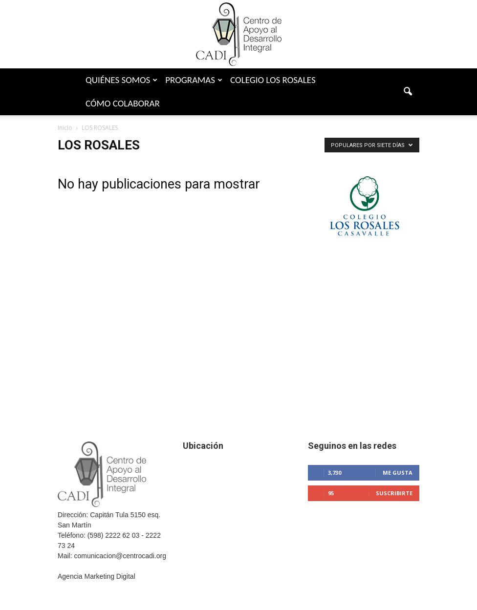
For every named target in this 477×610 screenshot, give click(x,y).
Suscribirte (394, 493)
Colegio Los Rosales (273, 79)
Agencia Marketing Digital (96, 576)
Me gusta (397, 472)
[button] (407, 92)
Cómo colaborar (123, 103)
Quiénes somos (121, 79)
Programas (193, 79)
